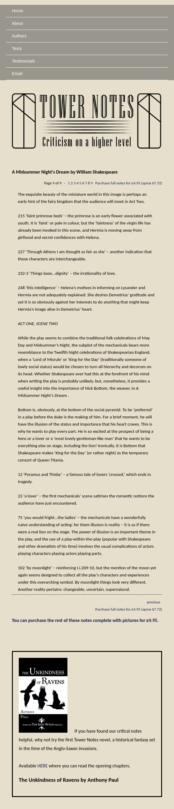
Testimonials (23, 61)
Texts (17, 48)
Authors (19, 36)
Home (17, 10)
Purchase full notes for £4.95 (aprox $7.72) (128, 183)
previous (153, 602)
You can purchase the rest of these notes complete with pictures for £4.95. (85, 620)
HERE (42, 766)
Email (17, 73)
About (17, 23)
